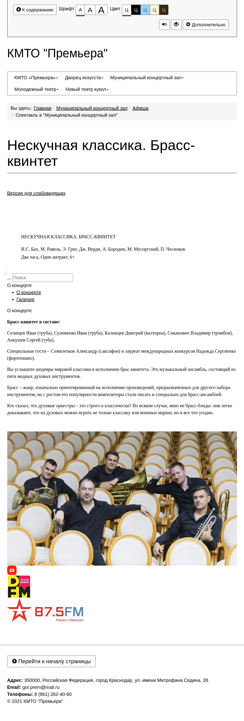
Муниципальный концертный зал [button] (147, 77)
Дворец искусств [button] (84, 77)
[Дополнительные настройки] (176, 25)
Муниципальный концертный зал (92, 108)
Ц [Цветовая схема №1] (126, 11)
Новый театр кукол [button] (87, 89)
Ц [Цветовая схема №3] (145, 9)
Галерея (26, 299)
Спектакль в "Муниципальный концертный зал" (67, 115)
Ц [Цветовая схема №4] (154, 9)
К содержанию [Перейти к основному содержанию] (34, 9)
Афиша (140, 108)
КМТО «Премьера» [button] (36, 77)
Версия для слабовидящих (36, 193)
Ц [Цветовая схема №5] (164, 9)
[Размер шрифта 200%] (101, 10)
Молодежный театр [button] (36, 89)
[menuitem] (36, 77)
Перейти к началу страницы (51, 661)
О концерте (29, 292)
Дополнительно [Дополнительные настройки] (206, 24)
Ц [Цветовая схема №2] (136, 9)
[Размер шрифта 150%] (90, 10)
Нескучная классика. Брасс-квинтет (101, 153)
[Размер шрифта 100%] (80, 10)
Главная (42, 108)
